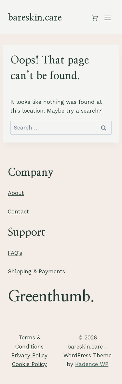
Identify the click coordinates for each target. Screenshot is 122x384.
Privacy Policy (29, 355)
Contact (18, 211)
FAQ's (15, 253)
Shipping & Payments (36, 271)
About (16, 193)
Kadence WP (91, 364)
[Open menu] (107, 17)
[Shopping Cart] (94, 18)
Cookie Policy (29, 364)
